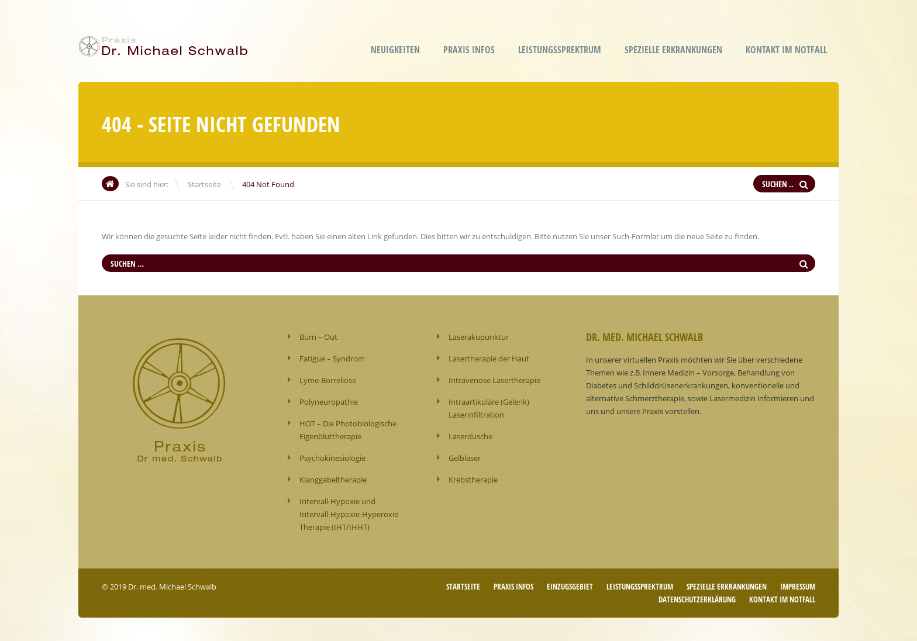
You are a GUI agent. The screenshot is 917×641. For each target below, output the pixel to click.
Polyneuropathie (328, 402)
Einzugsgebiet (570, 586)
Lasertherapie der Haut (489, 358)
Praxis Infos (469, 49)
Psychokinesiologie (332, 458)
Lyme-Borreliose (327, 380)
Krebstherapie (473, 479)
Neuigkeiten (395, 49)
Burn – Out (318, 337)
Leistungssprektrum (559, 49)
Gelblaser (465, 458)
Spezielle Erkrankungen (673, 49)
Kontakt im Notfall (786, 49)
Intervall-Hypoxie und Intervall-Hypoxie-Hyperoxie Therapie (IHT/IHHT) (348, 514)
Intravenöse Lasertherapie (494, 380)
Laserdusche (470, 436)
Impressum (797, 586)
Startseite (204, 184)
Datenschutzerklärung (697, 599)
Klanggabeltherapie (333, 479)
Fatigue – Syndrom (332, 358)
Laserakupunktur (479, 337)
